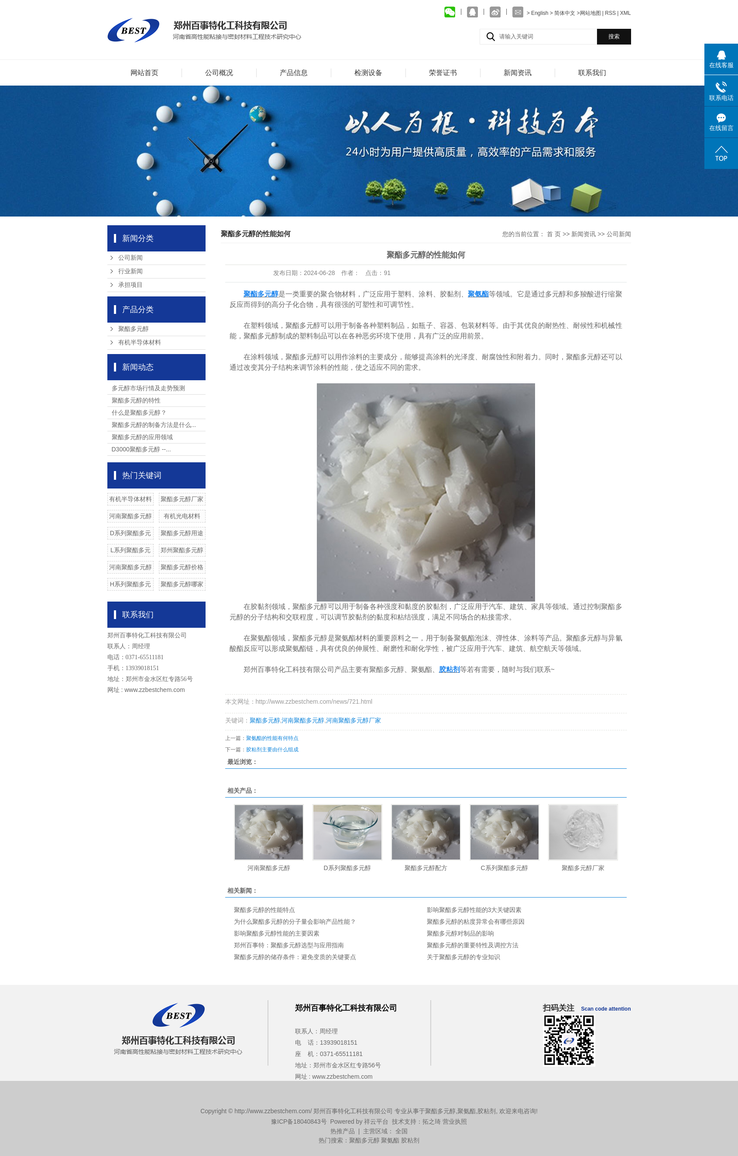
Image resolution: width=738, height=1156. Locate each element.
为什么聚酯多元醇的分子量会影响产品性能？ (295, 921)
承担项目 (130, 285)
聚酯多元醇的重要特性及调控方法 (472, 945)
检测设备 (368, 72)
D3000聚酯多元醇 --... (141, 449)
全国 (401, 1131)
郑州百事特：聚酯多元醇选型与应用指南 (289, 945)
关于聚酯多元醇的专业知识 (463, 956)
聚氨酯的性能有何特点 (272, 738)
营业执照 (455, 1121)
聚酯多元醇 (133, 329)
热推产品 (342, 1131)
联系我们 (592, 72)
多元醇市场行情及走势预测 (148, 388)
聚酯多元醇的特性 (136, 400)
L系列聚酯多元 (130, 550)
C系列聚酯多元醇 (504, 867)
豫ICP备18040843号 (299, 1121)
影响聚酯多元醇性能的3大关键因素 (474, 909)
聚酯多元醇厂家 (182, 498)
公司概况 (219, 72)
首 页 (554, 234)
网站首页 (144, 72)
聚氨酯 (466, 1111)
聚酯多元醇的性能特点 (264, 909)
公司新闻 (130, 258)
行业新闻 (130, 271)
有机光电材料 (182, 516)
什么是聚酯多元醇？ (139, 412)
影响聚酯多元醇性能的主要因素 (276, 933)
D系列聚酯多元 (130, 533)
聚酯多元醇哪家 (182, 584)
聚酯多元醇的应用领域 (142, 437)
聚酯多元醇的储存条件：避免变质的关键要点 (295, 956)
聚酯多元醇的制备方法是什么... (154, 424)
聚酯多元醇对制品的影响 (460, 933)
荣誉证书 (443, 72)
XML (625, 13)
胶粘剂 (486, 1111)
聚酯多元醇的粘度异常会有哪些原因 (476, 921)
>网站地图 (589, 13)
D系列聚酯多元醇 (347, 867)
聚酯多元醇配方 (426, 867)
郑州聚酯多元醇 (182, 550)
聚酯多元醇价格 (182, 567)
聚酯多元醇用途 (182, 533)
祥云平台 (376, 1121)
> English (538, 13)
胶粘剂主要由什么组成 (272, 750)
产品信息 (294, 72)
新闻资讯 (518, 72)
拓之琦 (431, 1121)
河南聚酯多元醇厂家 (353, 720)
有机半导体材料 (139, 342)
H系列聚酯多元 (130, 584)
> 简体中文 (562, 13)
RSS (610, 13)
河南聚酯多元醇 (130, 516)
